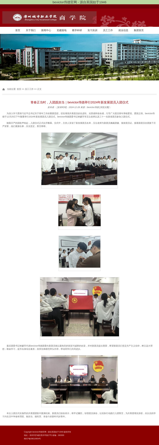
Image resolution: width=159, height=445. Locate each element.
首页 (17, 30)
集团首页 (139, 30)
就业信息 (123, 30)
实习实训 (92, 30)
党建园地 (62, 30)
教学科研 (77, 30)
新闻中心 (46, 30)
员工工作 (108, 30)
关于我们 (31, 30)
